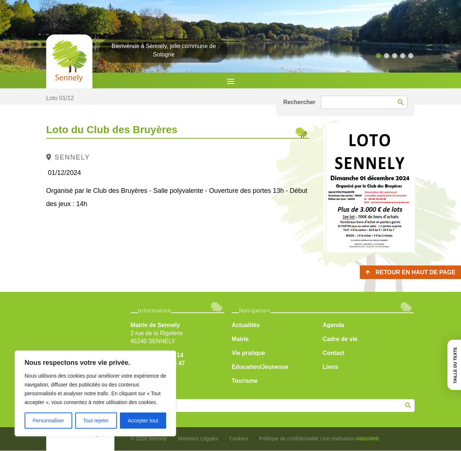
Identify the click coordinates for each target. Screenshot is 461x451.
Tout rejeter (96, 420)
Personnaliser (48, 420)
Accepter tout (143, 420)
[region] (95, 393)
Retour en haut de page (415, 272)
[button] (378, 55)
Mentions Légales (198, 438)
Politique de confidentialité (289, 438)
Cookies (238, 438)
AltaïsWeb (367, 438)
